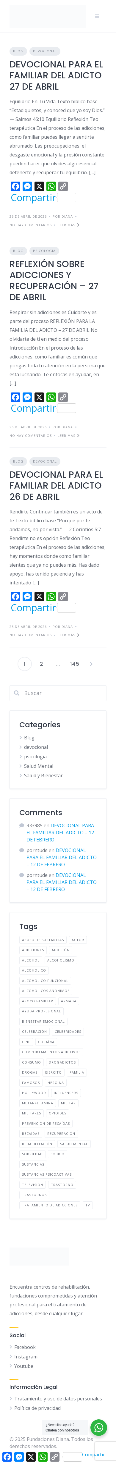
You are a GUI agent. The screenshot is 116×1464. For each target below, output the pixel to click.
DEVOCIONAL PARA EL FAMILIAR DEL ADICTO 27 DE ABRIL (56, 75)
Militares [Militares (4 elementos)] (31, 1113)
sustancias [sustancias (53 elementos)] (33, 1164)
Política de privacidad (37, 1408)
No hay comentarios (31, 225)
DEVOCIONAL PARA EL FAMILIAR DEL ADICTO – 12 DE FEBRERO (60, 832)
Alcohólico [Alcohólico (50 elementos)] (34, 970)
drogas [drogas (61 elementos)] (29, 1072)
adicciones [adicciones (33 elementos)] (33, 950)
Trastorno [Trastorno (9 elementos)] (62, 1184)
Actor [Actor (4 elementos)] (78, 940)
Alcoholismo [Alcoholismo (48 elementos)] (60, 960)
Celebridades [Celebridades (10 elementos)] (68, 1031)
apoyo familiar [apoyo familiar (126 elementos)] (37, 1001)
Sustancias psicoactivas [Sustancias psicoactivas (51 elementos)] (47, 1174)
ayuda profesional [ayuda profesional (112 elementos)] (41, 1011)
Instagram (25, 1356)
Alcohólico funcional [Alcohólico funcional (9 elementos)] (45, 980)
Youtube (23, 1366)
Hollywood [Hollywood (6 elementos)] (34, 1092)
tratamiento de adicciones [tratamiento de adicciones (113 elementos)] (50, 1205)
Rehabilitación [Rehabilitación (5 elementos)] (37, 1144)
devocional (45, 51)
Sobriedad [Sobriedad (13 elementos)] (32, 1154)
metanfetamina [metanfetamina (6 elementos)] (37, 1103)
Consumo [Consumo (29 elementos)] (31, 1062)
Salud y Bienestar (43, 775)
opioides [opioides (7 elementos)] (57, 1113)
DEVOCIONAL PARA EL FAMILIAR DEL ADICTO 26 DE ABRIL (56, 485)
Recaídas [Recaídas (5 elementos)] (31, 1133)
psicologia (44, 250)
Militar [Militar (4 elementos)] (68, 1103)
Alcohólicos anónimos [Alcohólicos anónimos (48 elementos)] (46, 990)
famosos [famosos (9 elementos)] (31, 1082)
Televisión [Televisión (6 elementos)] (32, 1184)
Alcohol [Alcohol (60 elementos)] (31, 960)
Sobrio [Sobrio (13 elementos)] (58, 1154)
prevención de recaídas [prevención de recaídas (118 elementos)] (46, 1123)
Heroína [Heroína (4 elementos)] (56, 1082)
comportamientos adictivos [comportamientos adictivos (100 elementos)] (51, 1052)
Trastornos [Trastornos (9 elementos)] (34, 1194)
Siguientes (91, 664)
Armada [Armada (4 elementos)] (68, 1001)
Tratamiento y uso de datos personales (58, 1398)
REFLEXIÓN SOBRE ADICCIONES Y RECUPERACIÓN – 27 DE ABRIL (54, 281)
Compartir (43, 197)
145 (74, 664)
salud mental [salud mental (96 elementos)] (74, 1144)
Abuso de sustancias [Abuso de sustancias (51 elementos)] (43, 940)
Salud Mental (38, 766)
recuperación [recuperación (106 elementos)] (61, 1133)
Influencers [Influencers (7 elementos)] (66, 1092)
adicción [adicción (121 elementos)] (61, 950)
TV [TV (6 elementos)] (87, 1205)
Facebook (25, 1347)
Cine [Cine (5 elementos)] (26, 1042)
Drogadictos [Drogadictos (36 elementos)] (62, 1062)
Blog (18, 51)
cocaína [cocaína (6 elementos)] (46, 1042)
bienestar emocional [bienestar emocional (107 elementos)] (43, 1021)
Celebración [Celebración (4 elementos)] (34, 1031)
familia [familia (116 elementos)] (77, 1072)
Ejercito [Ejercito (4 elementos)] (53, 1072)
